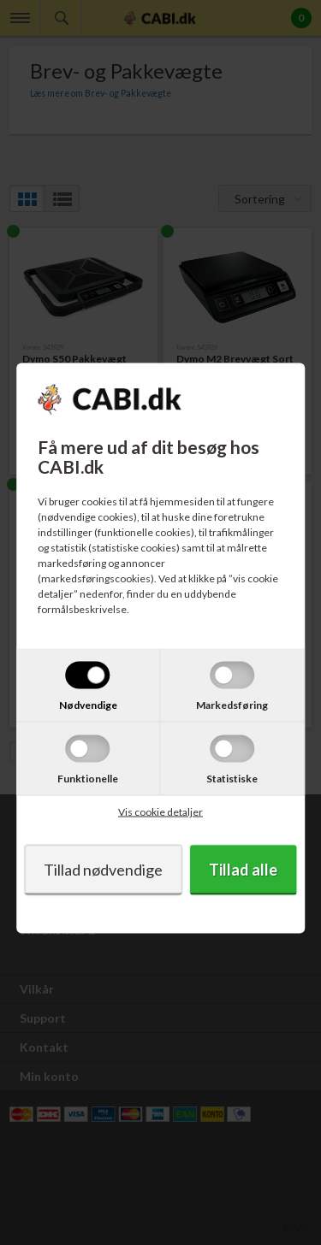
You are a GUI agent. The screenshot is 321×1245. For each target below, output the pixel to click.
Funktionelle (87, 778)
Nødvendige (88, 705)
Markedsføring (232, 705)
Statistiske (232, 778)
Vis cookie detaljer (160, 811)
